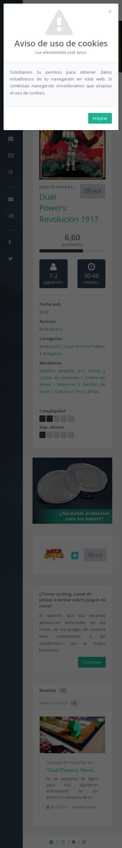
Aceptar (100, 118)
